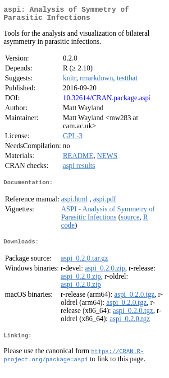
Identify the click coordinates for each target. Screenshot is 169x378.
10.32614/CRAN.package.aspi (107, 101)
